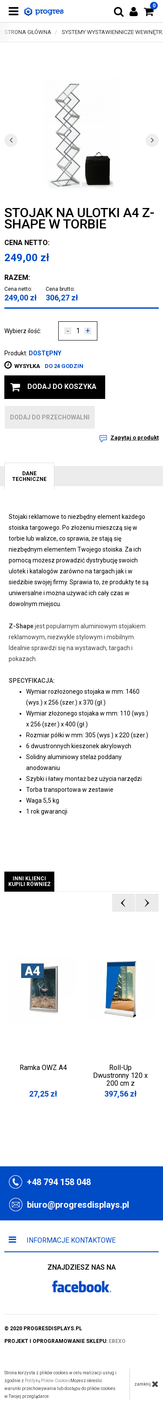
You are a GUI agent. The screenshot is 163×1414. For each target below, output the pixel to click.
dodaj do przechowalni (50, 417)
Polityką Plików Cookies (47, 1380)
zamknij (146, 1384)
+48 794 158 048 (59, 1182)
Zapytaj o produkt (134, 437)
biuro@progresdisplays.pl (78, 1204)
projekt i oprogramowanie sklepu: (65, 1341)
